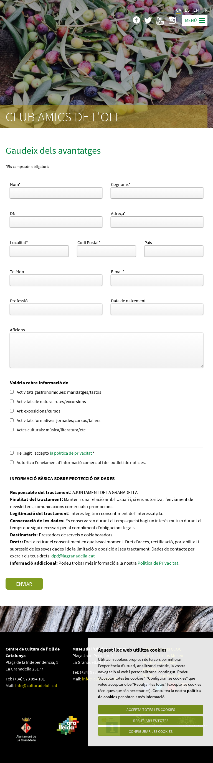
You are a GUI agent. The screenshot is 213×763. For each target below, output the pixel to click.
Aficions (17, 329)
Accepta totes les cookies (150, 709)
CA (178, 10)
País (148, 242)
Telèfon (17, 271)
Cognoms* (120, 184)
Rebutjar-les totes (150, 720)
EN (196, 10)
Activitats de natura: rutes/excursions (48, 401)
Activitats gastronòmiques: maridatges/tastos (55, 392)
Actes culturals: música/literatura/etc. (48, 429)
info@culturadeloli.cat (36, 685)
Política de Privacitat (158, 563)
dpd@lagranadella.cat (73, 556)
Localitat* (19, 242)
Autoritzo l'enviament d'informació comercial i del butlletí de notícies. (79, 462)
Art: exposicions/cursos (35, 411)
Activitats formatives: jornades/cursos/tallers (55, 420)
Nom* (15, 184)
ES (187, 10)
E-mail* (118, 271)
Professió (19, 300)
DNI (13, 213)
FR (204, 10)
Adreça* (118, 213)
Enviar (24, 583)
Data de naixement (128, 300)
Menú (191, 20)
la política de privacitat (71, 453)
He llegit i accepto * (52, 453)
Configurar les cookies (151, 731)
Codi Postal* (88, 242)
